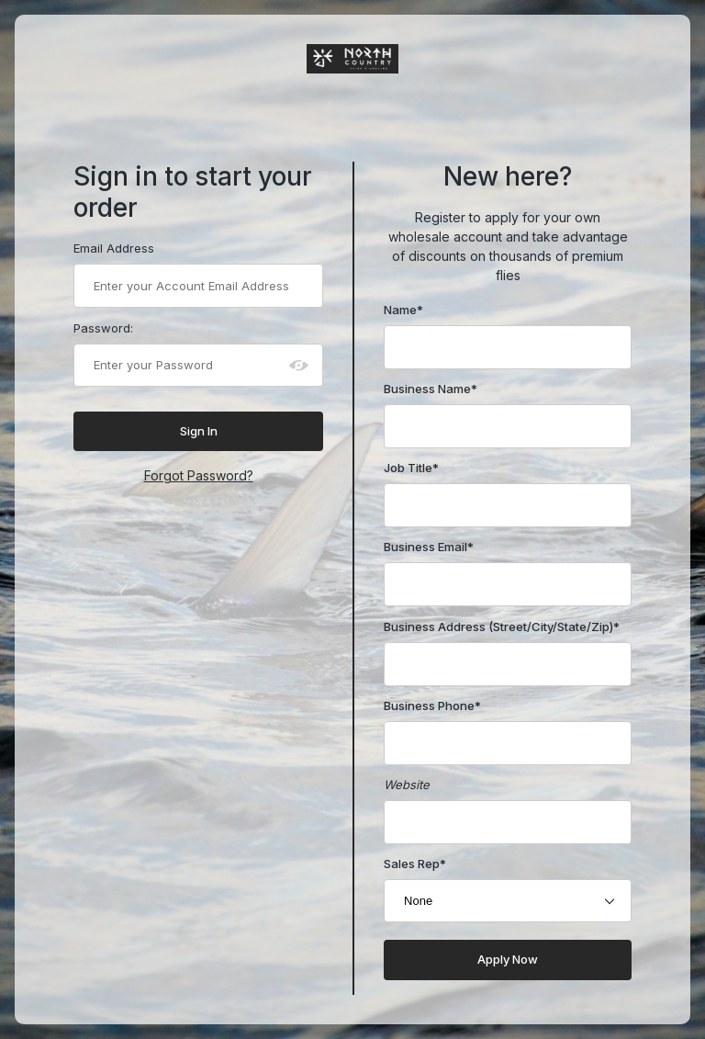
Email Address (113, 248)
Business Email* (429, 546)
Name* (403, 309)
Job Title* (411, 467)
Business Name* (430, 388)
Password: (103, 328)
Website (407, 784)
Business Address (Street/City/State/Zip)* (502, 626)
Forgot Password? (198, 475)
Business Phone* (432, 705)
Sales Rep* (415, 863)
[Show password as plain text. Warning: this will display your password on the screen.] (299, 364)
